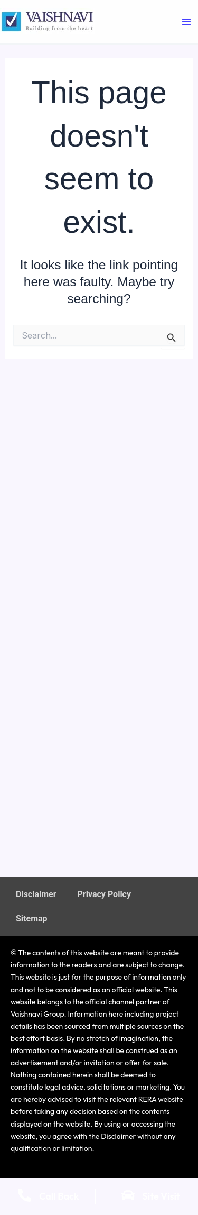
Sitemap (32, 918)
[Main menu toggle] (186, 22)
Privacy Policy (104, 894)
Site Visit (161, 1196)
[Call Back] (24, 1195)
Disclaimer (36, 894)
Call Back (59, 1196)
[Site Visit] (128, 1195)
